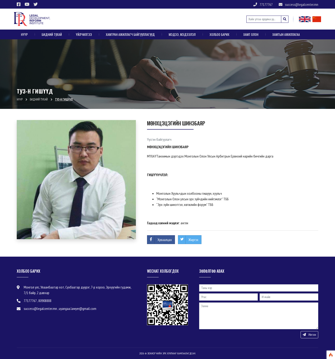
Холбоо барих (219, 34)
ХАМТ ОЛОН (250, 34)
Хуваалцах (164, 239)
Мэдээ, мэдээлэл (182, 34)
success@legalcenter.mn (298, 4)
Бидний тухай (52, 34)
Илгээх (309, 334)
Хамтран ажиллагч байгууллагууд (130, 34)
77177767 (263, 4)
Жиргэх (193, 239)
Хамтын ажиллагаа (286, 34)
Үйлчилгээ (84, 34)
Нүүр (24, 34)
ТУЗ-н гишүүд (64, 99)
